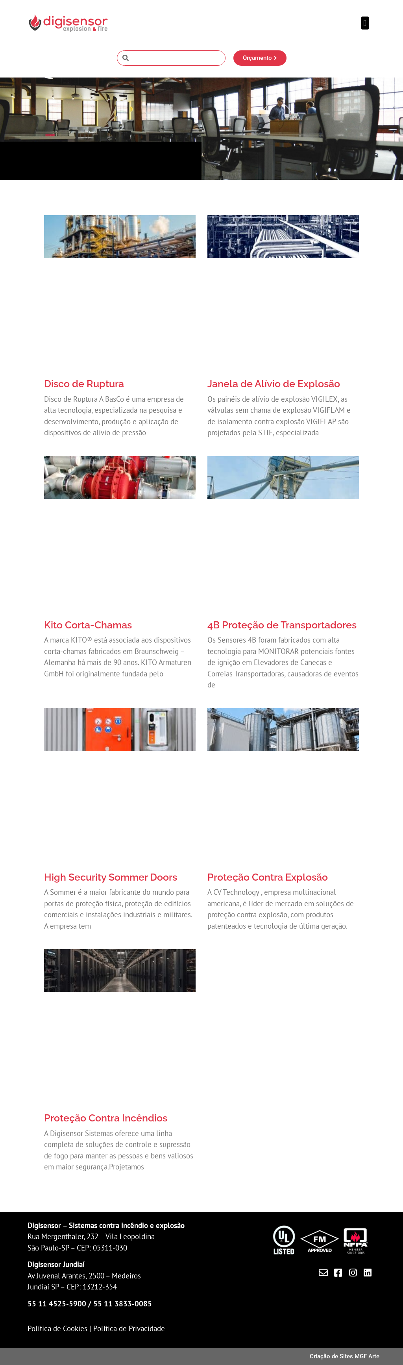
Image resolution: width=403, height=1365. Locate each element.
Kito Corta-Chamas (88, 625)
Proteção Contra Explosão (267, 877)
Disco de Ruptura (84, 384)
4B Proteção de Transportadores (282, 625)
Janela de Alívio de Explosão (273, 384)
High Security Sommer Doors (110, 877)
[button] (365, 23)
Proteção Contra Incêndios (105, 1118)
